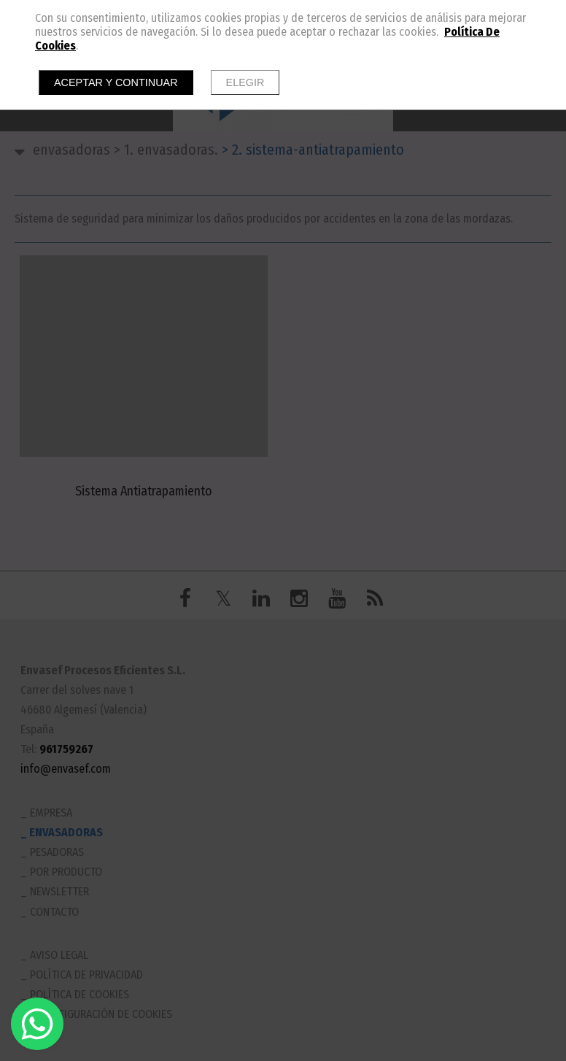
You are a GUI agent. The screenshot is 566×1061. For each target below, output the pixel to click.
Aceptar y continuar (116, 82)
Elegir (245, 82)
